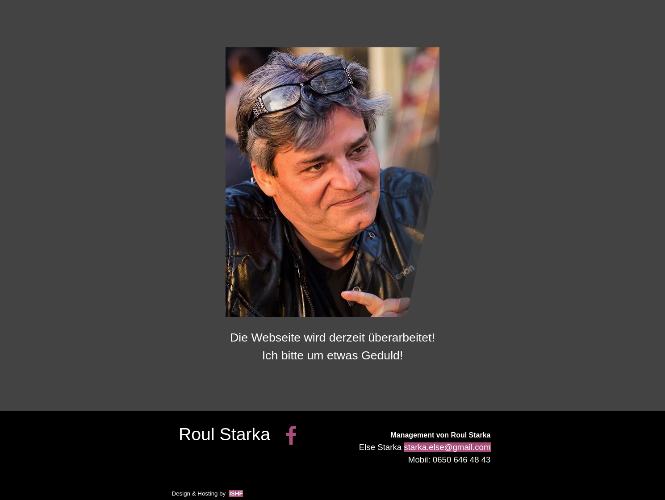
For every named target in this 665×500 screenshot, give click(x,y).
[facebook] (291, 435)
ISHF (236, 493)
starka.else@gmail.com (447, 447)
